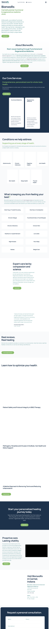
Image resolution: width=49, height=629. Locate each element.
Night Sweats (12, 241)
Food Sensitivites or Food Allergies (36, 218)
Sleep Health (24, 181)
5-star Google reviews (28, 200)
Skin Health (12, 181)
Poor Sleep (36, 241)
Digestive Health (29, 164)
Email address (11, 626)
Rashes (12, 249)
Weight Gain (36, 249)
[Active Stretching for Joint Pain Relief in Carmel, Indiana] (42, 154)
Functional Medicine (16, 100)
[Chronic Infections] (18, 154)
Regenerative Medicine (32, 59)
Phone (27, 619)
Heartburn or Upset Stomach (12, 233)
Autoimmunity (7, 163)
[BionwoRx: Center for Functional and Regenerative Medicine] (5, 1)
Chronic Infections (17, 164)
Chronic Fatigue (12, 218)
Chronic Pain (36, 226)
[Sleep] (24, 171)
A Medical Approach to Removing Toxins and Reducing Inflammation (22, 487)
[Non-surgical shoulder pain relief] (32, 105)
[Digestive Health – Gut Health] (30, 154)
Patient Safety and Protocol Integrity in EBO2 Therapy (21, 407)
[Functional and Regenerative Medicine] (16, 104)
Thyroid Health (35, 181)
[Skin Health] (12, 171)
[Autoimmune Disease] (6, 154)
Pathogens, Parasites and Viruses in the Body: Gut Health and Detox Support (24, 447)
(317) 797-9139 (30, 593)
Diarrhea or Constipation (36, 210)
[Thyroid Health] (36, 171)
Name (9, 619)
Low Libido (36, 233)
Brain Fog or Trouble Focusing (12, 210)
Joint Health (42, 163)
